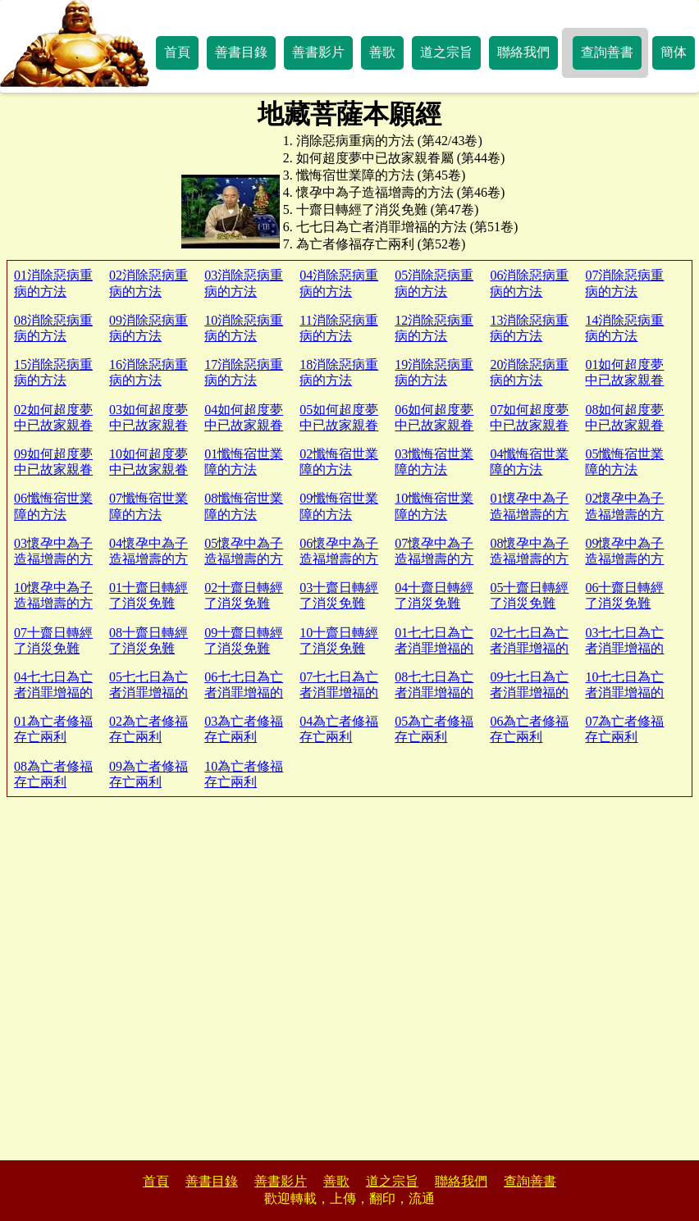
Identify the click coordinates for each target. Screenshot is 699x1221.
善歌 (382, 52)
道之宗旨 (446, 52)
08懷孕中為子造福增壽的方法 (529, 558)
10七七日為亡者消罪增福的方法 (624, 692)
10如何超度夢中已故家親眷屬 (148, 469)
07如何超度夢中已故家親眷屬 (529, 425)
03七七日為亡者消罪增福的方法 (624, 648)
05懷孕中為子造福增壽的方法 (243, 558)
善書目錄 (241, 52)
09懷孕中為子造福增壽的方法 (624, 558)
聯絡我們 (523, 52)
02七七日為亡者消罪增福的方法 (529, 648)
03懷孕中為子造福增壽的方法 (53, 558)
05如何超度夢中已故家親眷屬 (338, 425)
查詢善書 (607, 52)
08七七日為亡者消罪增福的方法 (434, 692)
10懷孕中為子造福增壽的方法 (53, 603)
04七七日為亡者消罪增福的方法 (53, 692)
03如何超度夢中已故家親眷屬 (148, 425)
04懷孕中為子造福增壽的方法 (148, 558)
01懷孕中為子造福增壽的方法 (529, 513)
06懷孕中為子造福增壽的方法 (338, 558)
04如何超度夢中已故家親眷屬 (243, 425)
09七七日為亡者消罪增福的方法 (529, 692)
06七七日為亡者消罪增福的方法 (243, 692)
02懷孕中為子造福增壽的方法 (624, 513)
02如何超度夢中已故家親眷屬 (53, 425)
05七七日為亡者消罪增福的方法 (148, 692)
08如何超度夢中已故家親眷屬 (624, 425)
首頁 (177, 52)
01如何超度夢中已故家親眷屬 (624, 380)
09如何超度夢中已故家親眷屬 (53, 469)
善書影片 (318, 52)
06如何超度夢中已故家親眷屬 (434, 425)
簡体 (673, 52)
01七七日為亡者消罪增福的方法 (434, 648)
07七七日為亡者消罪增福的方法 (338, 692)
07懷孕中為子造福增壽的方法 (434, 558)
